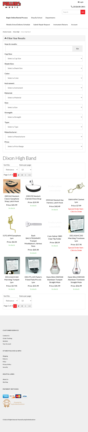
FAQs (4, 361)
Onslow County (7, 32)
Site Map (5, 382)
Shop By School (36, 18)
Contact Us (6, 335)
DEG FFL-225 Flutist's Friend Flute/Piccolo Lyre (33, 279)
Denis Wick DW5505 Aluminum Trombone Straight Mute (76, 279)
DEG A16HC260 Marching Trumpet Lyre (11, 279)
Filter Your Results (15, 38)
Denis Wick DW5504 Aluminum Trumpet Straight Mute (54, 279)
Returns (5, 359)
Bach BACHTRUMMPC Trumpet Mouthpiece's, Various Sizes (33, 240)
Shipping (5, 356)
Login (80, 2)
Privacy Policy (7, 364)
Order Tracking (7, 338)
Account (74, 25)
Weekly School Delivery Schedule (18, 25)
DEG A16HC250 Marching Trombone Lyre (76, 238)
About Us (5, 379)
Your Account (7, 344)
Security (5, 367)
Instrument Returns (60, 25)
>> (29, 175)
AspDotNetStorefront (29, 419)
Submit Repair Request (41, 25)
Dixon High (16, 32)
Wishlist (5, 341)
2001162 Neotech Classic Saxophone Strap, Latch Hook (11, 198)
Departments (50, 18)
